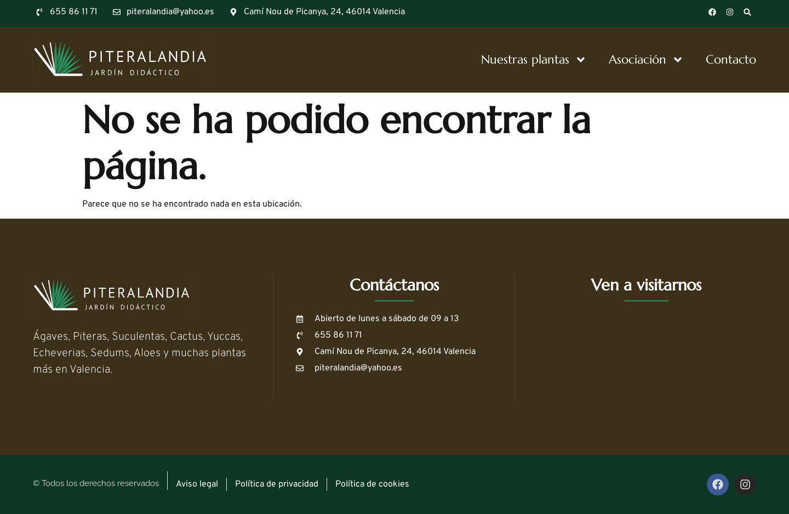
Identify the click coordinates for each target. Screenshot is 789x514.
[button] (747, 12)
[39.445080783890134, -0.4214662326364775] (646, 356)
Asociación (646, 59)
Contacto (731, 59)
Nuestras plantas (534, 59)
